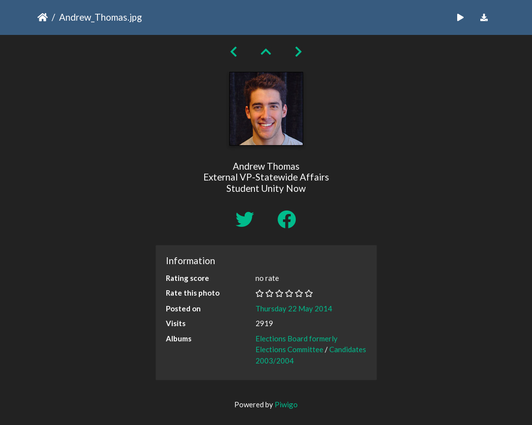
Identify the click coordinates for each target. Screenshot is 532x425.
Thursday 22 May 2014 (293, 308)
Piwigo (286, 404)
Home (42, 17)
